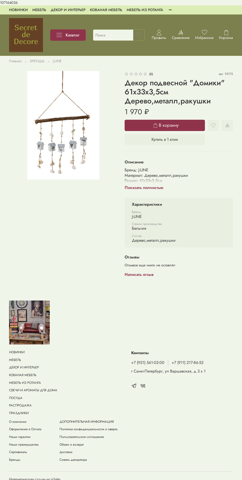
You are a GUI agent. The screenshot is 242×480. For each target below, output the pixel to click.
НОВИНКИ (18, 9)
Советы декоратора (73, 459)
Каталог (68, 35)
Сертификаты (18, 452)
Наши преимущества (23, 444)
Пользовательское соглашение (81, 437)
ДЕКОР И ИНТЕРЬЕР (68, 9)
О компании (17, 421)
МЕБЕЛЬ (39, 9)
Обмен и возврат (71, 444)
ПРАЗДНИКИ (19, 413)
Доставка (65, 452)
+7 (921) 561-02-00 (147, 362)
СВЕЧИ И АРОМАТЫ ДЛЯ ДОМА (33, 390)
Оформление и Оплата (25, 429)
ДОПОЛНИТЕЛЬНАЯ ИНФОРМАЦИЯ (86, 421)
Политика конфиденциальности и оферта (88, 429)
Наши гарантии (20, 437)
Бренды (14, 459)
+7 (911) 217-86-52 (188, 362)
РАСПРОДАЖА (20, 405)
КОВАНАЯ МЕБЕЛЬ (106, 9)
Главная (15, 61)
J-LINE (57, 61)
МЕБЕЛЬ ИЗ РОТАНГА (145, 9)
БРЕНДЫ (37, 61)
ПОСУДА (15, 398)
